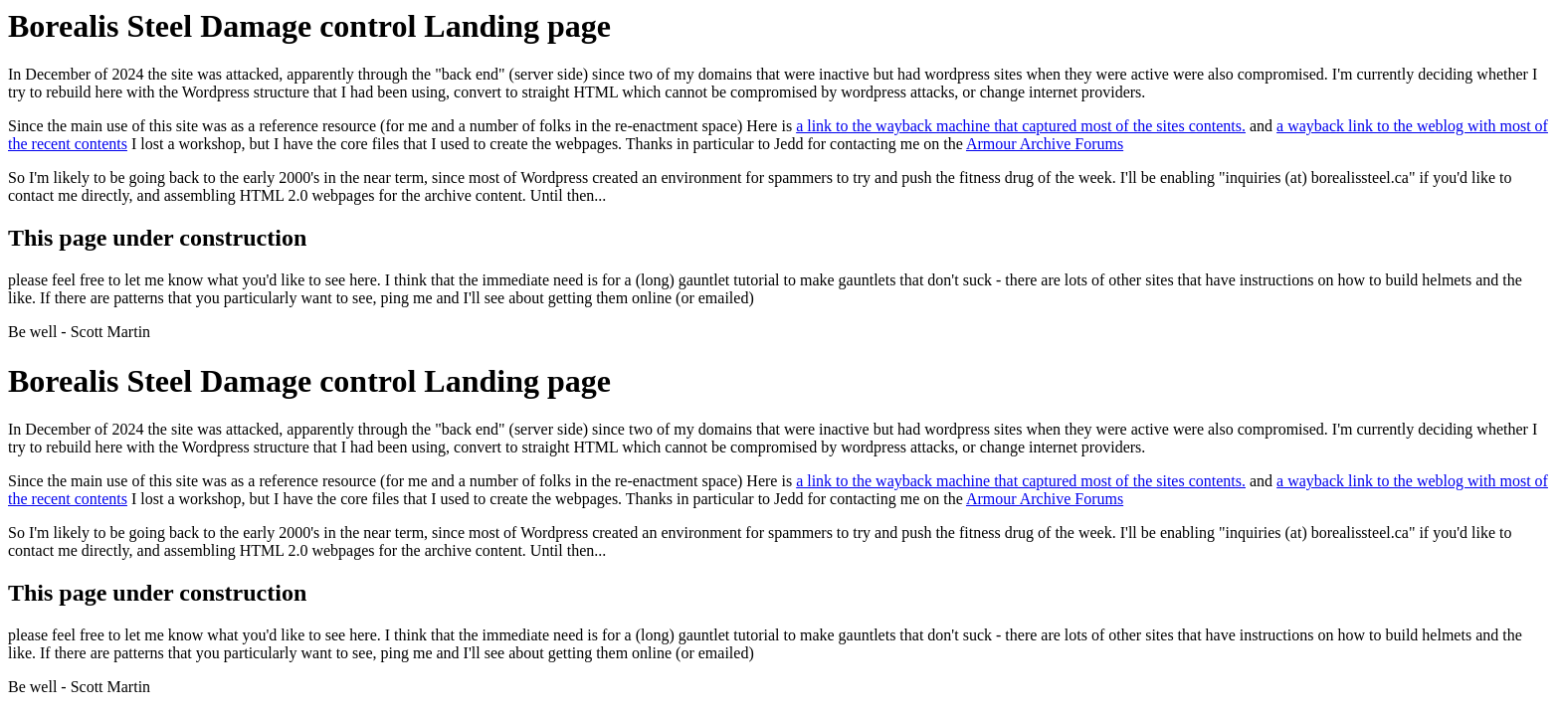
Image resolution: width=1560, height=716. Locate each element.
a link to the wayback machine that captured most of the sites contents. (1021, 125)
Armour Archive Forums (1044, 143)
